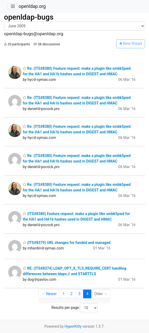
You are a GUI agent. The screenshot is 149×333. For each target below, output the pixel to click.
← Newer (49, 294)
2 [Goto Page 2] (71, 294)
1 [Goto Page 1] (63, 294)
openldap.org (32, 6)
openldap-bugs (28, 17)
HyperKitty (73, 326)
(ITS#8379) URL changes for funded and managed (66, 242)
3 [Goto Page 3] (79, 294)
